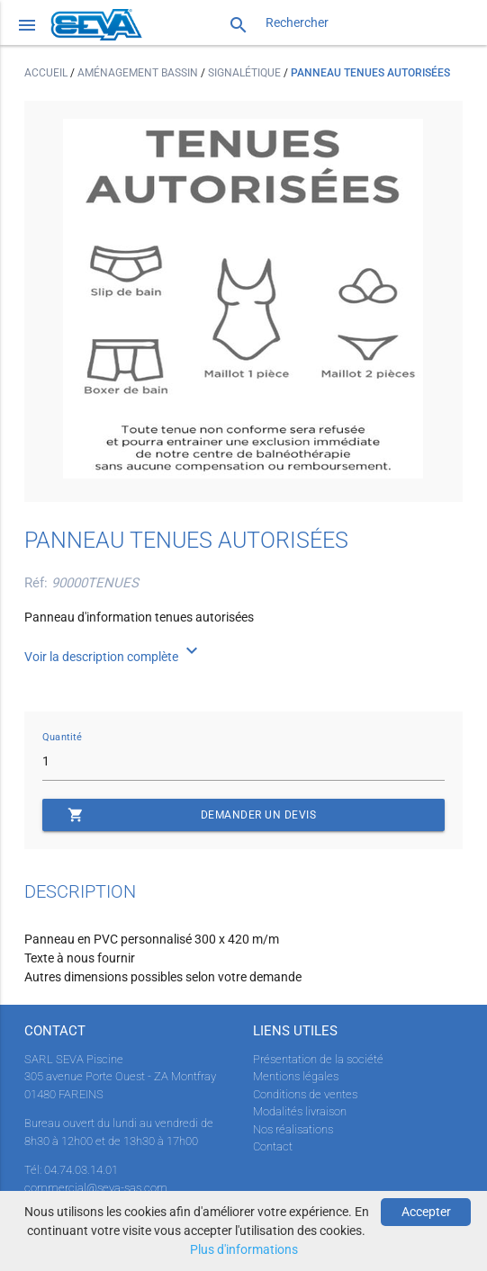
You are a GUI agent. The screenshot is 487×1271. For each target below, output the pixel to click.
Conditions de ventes (305, 1094)
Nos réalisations (293, 1129)
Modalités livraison (300, 1111)
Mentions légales (295, 1076)
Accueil (47, 73)
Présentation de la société (318, 1059)
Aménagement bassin (139, 73)
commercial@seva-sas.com (95, 1188)
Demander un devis (192, 815)
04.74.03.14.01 (81, 1170)
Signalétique (246, 73)
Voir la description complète (113, 656)
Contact (273, 1146)
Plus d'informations (244, 1249)
